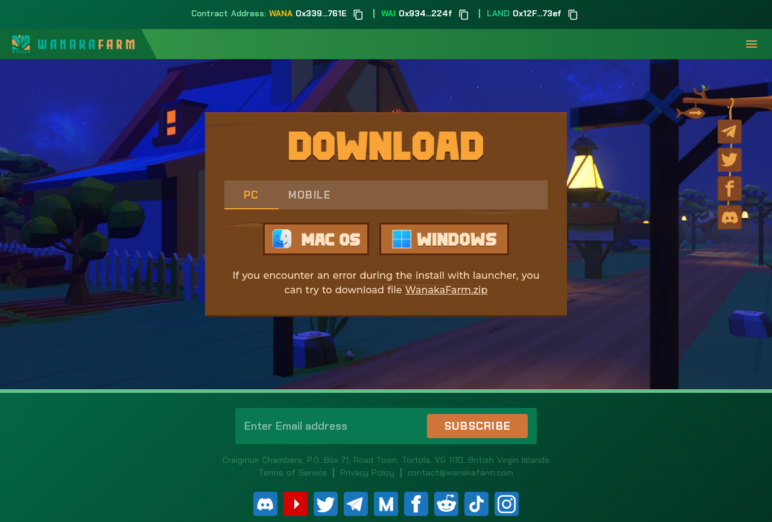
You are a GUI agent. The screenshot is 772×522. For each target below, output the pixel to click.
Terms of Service (293, 472)
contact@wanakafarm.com (460, 472)
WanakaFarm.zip (446, 290)
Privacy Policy (367, 472)
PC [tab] (251, 195)
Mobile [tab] (309, 195)
